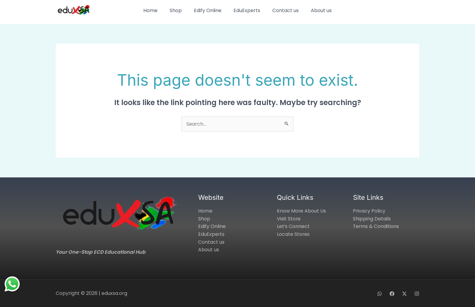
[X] (404, 293)
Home (150, 10)
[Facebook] (392, 293)
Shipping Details (372, 218)
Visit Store (289, 218)
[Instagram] (416, 293)
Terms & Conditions (376, 226)
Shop (176, 10)
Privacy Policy (369, 210)
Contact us (285, 10)
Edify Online (207, 10)
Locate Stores (293, 234)
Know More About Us (301, 210)
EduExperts (247, 10)
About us (321, 10)
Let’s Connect (293, 226)
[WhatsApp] (379, 293)
